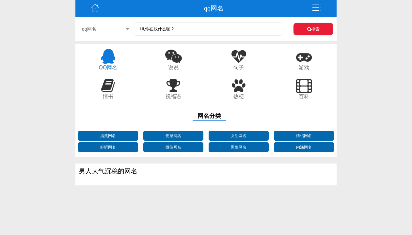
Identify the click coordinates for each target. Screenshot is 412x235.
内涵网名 (304, 147)
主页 (95, 8)
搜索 (313, 29)
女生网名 (238, 135)
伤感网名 (173, 135)
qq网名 (89, 29)
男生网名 (238, 147)
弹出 (317, 8)
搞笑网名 (108, 135)
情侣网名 (304, 135)
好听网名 (108, 147)
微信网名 (173, 147)
